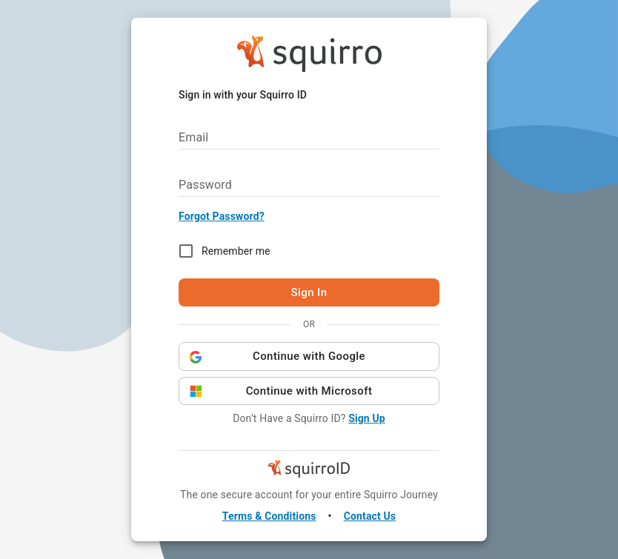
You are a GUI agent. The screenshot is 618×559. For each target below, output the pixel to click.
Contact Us (370, 516)
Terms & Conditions (269, 516)
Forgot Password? (222, 216)
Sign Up (366, 418)
